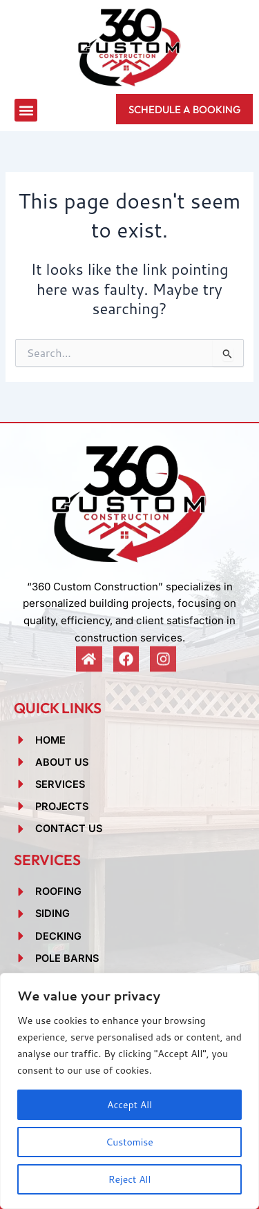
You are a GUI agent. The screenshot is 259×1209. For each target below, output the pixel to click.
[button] (26, 110)
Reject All (129, 1179)
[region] (129, 1091)
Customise (129, 1142)
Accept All (129, 1105)
